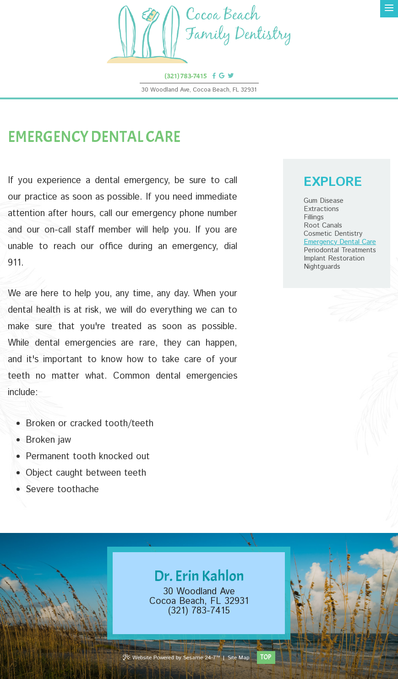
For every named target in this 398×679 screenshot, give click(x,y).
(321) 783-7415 (185, 76)
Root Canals (323, 226)
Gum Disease (323, 201)
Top (266, 657)
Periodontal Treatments (340, 250)
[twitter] (231, 76)
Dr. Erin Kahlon (199, 576)
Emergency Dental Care (340, 242)
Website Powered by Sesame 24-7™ (171, 658)
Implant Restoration (334, 259)
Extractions (321, 209)
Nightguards (322, 267)
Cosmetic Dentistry (333, 234)
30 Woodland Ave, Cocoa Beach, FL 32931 (199, 90)
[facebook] (214, 76)
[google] (221, 76)
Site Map (238, 658)
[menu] (389, 8)
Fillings (314, 217)
